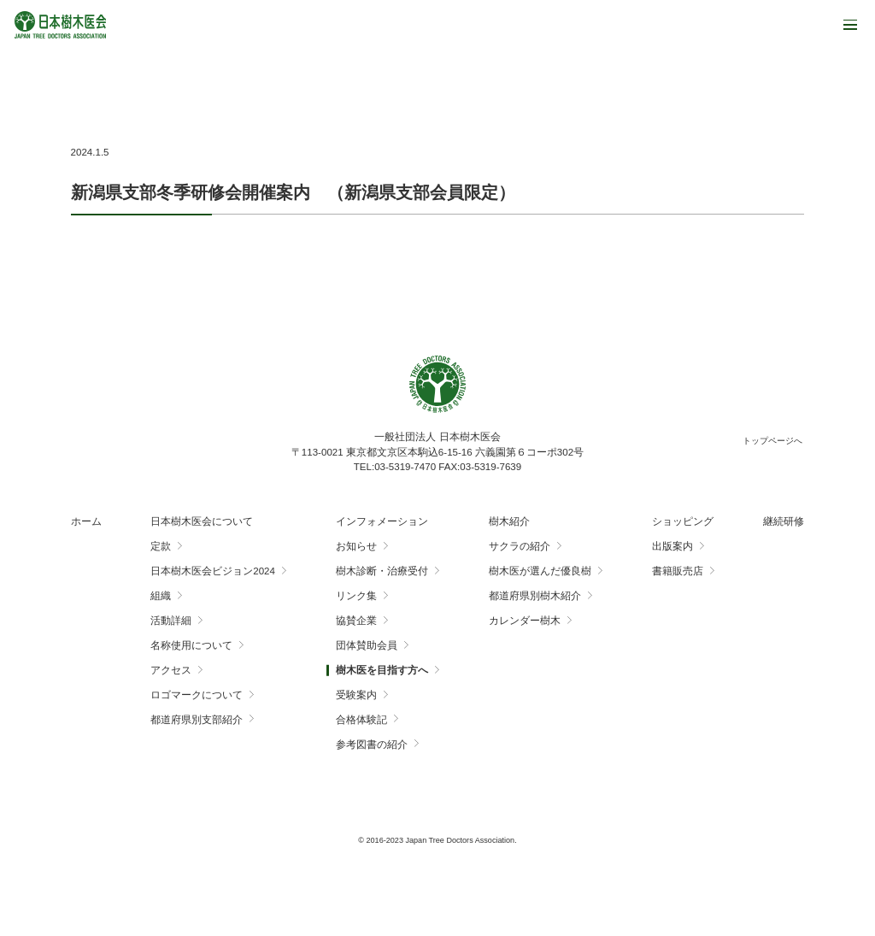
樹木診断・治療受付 (382, 571)
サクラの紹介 (519, 546)
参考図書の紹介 (372, 744)
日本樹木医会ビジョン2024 (212, 571)
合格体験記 (361, 720)
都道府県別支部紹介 (196, 720)
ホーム (86, 521)
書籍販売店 (677, 571)
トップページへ (772, 440)
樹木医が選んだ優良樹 (540, 571)
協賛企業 (356, 620)
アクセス (170, 670)
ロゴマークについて (196, 695)
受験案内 (356, 695)
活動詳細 (170, 620)
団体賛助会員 (366, 645)
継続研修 (783, 521)
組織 (160, 596)
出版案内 (672, 546)
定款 (160, 546)
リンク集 (356, 596)
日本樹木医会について (201, 521)
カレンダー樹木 (525, 620)
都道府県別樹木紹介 (535, 596)
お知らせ (356, 546)
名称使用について (191, 645)
